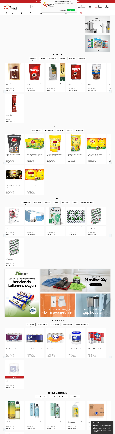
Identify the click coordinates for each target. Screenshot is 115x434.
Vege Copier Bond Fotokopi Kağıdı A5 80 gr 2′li (75, 165)
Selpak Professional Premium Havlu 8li (34, 255)
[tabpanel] (97, 24)
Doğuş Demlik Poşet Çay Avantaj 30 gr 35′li (14, 124)
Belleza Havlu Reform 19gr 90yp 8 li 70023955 (96, 255)
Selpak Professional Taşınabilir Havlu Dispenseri (74, 255)
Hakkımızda (7, 394)
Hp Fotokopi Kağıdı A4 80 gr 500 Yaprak (34, 165)
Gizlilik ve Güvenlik (26, 404)
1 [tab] (97, 50)
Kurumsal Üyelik (8, 392)
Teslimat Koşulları (26, 394)
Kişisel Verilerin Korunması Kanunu (30, 392)
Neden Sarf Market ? (9, 397)
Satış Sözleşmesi (26, 399)
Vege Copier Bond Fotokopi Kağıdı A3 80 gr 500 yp (96, 165)
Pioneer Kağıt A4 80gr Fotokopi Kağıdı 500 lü (13, 165)
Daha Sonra (63, 10)
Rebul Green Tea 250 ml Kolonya (54, 296)
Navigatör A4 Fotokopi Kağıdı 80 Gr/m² (54, 165)
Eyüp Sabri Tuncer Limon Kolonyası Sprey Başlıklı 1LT (75, 297)
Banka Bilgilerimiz (8, 399)
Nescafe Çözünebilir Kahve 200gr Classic (34, 83)
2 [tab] (98, 50)
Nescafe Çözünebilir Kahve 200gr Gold (13, 83)
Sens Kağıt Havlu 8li (51, 255)
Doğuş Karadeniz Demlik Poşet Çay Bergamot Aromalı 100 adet (34, 124)
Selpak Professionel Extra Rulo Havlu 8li (13, 255)
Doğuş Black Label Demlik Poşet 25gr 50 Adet (75, 124)
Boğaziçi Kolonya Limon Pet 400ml (13, 296)
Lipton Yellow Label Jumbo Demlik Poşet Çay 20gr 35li (55, 124)
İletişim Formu (8, 401)
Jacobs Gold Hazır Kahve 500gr (54, 82)
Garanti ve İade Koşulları (27, 401)
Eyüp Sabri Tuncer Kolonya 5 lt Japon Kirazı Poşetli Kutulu (95, 297)
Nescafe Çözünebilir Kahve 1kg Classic (75, 83)
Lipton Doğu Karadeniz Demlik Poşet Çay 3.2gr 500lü (95, 124)
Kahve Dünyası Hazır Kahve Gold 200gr (95, 83)
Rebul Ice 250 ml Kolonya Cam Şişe (34, 296)
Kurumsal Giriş (8, 404)
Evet (71, 10)
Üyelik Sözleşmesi (26, 397)
